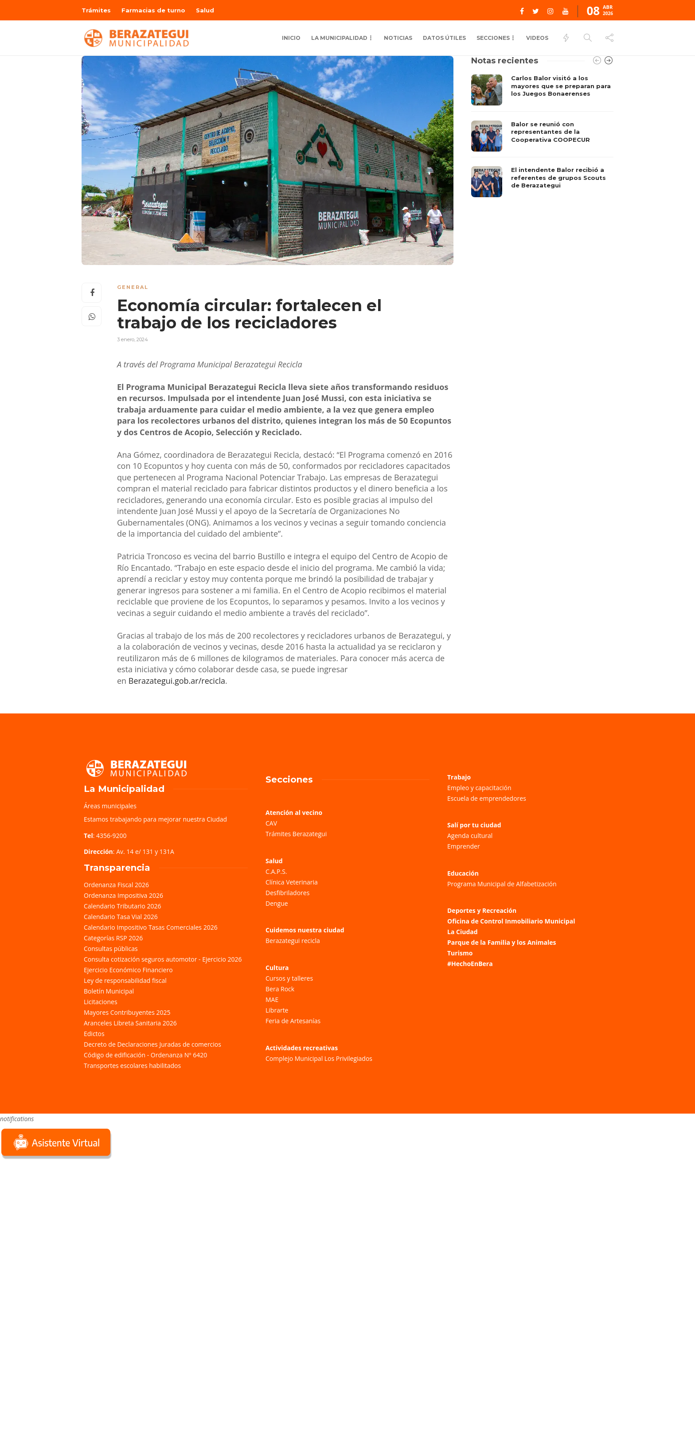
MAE (272, 999)
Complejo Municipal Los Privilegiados (319, 1058)
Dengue (277, 903)
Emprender (463, 846)
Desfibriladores (287, 892)
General (132, 287)
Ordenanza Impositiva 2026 (123, 895)
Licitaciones (100, 1001)
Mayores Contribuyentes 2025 (127, 1012)
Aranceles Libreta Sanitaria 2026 (130, 1023)
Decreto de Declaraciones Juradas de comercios (152, 1044)
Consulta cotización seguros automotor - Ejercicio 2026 (163, 959)
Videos (537, 38)
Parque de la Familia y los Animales (501, 942)
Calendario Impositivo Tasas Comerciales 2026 (151, 927)
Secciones (493, 38)
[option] (542, 135)
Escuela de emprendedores (486, 798)
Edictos (94, 1033)
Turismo (459, 953)
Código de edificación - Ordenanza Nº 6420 (145, 1055)
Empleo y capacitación (479, 787)
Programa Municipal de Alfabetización (502, 884)
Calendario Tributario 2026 (122, 906)
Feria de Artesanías (293, 1021)
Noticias (398, 38)
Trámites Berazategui (296, 834)
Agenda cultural (469, 835)
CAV (271, 823)
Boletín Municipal (109, 991)
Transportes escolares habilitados (132, 1065)
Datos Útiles (444, 38)
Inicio (291, 38)
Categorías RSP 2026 (113, 938)
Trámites (96, 10)
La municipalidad (339, 38)
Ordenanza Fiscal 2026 (116, 885)
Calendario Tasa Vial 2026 (121, 916)
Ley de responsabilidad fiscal (125, 980)
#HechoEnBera (470, 963)
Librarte (277, 1010)
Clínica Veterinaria (292, 882)
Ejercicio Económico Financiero (128, 970)
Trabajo (459, 777)
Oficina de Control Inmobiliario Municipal (511, 921)
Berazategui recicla (293, 940)
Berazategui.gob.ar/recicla (177, 680)
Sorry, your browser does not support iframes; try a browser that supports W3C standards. (66, 1223)
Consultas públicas (111, 948)
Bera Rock (280, 989)
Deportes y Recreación (481, 910)
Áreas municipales (110, 806)
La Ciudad (462, 931)
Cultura (277, 967)
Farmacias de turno (153, 10)
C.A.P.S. (276, 871)
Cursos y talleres (289, 978)
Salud (205, 10)
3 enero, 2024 (132, 339)
